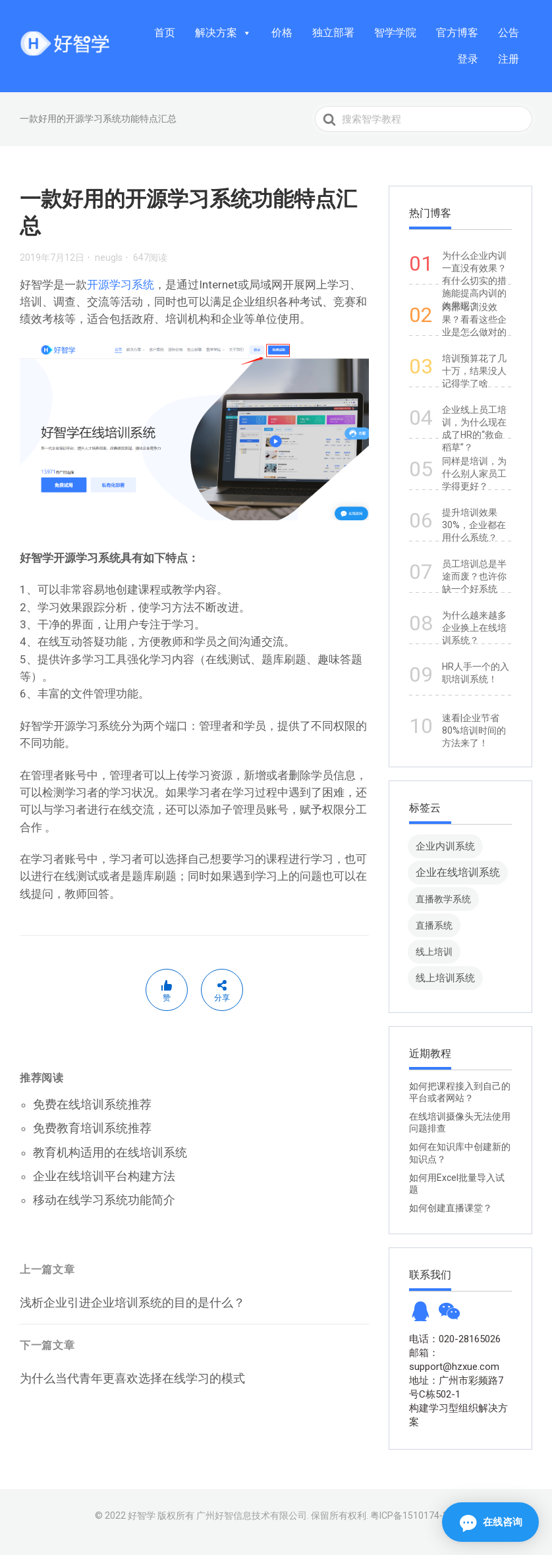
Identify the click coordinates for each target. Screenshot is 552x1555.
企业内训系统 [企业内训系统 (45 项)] (445, 846)
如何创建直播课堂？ (450, 1208)
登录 (467, 59)
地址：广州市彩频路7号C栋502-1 (456, 1387)
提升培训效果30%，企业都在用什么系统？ (474, 525)
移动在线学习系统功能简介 (104, 1200)
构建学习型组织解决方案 (458, 1415)
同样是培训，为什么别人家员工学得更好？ (474, 473)
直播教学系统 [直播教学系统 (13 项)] (443, 899)
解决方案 (223, 32)
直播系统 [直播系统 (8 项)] (434, 925)
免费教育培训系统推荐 (92, 1128)
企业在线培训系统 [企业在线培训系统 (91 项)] (458, 872)
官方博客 (457, 32)
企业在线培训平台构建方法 (104, 1176)
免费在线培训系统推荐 (92, 1104)
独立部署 (333, 32)
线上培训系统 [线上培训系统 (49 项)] (445, 977)
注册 (508, 59)
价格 (281, 32)
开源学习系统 (120, 284)
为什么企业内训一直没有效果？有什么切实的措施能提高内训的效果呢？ (474, 280)
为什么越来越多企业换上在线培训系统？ (474, 627)
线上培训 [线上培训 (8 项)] (434, 951)
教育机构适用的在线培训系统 (110, 1152)
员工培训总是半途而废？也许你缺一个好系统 (474, 576)
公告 (508, 32)
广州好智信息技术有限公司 (251, 1515)
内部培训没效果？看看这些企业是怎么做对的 (474, 319)
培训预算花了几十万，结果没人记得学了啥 (474, 371)
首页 (164, 32)
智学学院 (395, 32)
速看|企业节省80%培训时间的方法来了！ (474, 730)
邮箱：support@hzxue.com (454, 1360)
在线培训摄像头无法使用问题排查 (460, 1122)
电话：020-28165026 (455, 1339)
